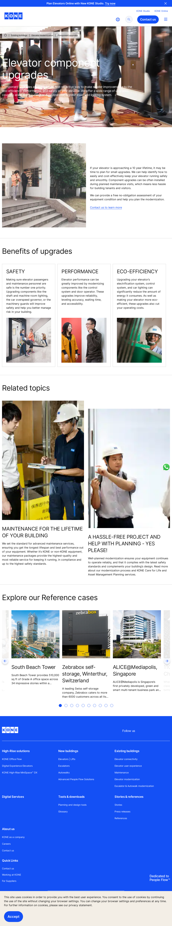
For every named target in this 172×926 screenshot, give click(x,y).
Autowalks (64, 772)
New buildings (68, 751)
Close (165, 3)
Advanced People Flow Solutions (76, 779)
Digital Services (13, 796)
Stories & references (129, 796)
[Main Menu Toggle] (165, 19)
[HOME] (5, 35)
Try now (110, 3)
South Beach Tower (33, 667)
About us (8, 829)
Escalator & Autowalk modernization (134, 785)
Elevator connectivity (126, 759)
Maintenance (122, 772)
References (121, 818)
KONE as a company (13, 837)
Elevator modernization (42, 35)
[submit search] (129, 19)
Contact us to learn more (106, 207)
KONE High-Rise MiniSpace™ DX (19, 772)
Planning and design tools (72, 804)
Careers (6, 843)
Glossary (63, 811)
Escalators (64, 765)
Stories (118, 804)
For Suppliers (9, 880)
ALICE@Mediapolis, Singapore (135, 670)
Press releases (122, 811)
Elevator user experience (128, 765)
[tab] (60, 709)
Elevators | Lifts (66, 759)
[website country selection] (118, 19)
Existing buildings (19, 35)
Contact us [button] (148, 19)
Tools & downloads (71, 796)
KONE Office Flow (12, 759)
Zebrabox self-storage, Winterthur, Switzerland (84, 673)
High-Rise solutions (16, 751)
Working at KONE (11, 874)
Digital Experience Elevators (17, 765)
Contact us (8, 850)
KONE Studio (143, 11)
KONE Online (161, 11)
